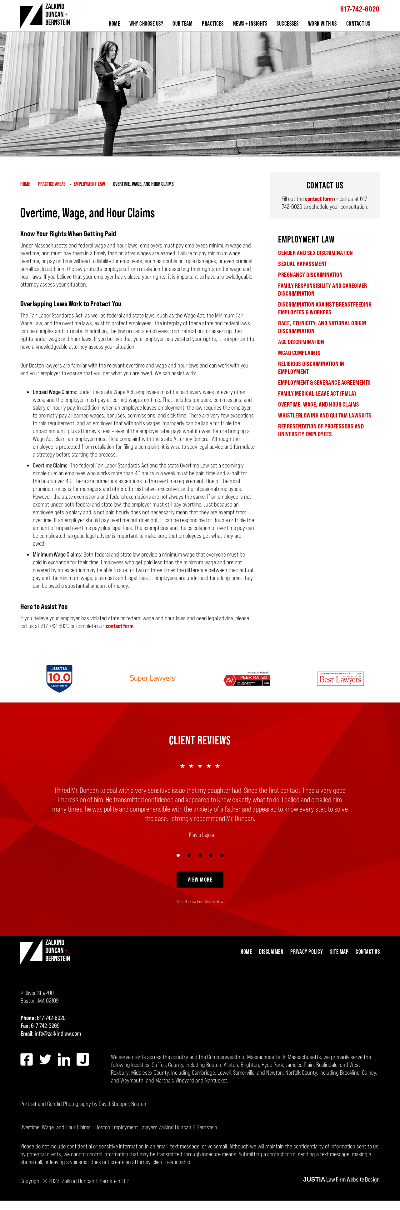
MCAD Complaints (299, 353)
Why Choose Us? (146, 23)
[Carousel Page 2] (189, 855)
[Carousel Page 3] (200, 855)
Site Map (339, 951)
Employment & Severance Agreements (324, 382)
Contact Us (358, 23)
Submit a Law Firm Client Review (200, 901)
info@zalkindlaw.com (58, 1033)
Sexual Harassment (302, 264)
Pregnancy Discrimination (310, 274)
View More (200, 879)
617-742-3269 (45, 1025)
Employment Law (306, 239)
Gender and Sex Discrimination (315, 253)
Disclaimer (271, 951)
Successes (288, 23)
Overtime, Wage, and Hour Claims (318, 404)
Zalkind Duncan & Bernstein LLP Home (45, 15)
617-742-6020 (360, 8)
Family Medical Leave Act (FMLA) (317, 393)
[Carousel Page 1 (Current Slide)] (178, 855)
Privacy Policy (306, 951)
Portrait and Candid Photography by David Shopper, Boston (83, 1104)
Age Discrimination (301, 342)
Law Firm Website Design (341, 1179)
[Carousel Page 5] (222, 855)
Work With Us (322, 23)
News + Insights (250, 23)
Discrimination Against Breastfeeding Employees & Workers (325, 308)
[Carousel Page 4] (211, 855)
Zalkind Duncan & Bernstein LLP (95, 1181)
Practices (213, 23)
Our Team (182, 23)
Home (114, 23)
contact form (119, 626)
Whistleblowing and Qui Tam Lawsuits (325, 415)
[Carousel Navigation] (200, 854)
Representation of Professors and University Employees (321, 430)
